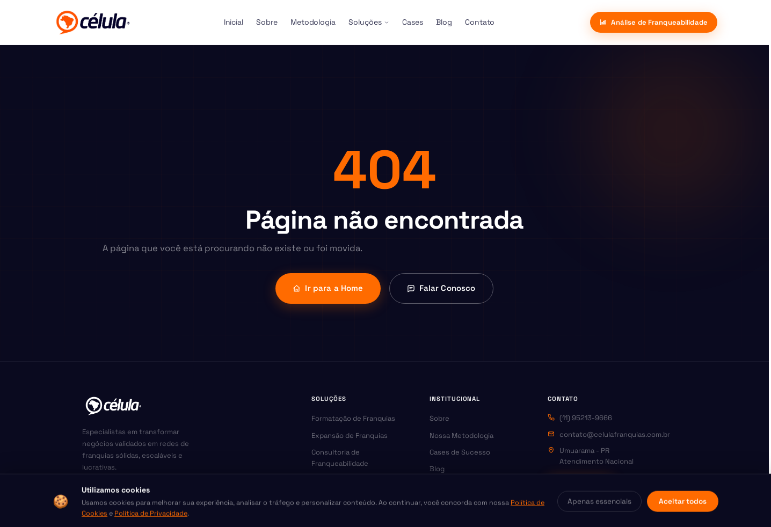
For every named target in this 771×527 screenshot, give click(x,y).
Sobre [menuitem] (267, 22)
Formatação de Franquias (353, 418)
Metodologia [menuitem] (313, 22)
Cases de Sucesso (460, 452)
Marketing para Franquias (353, 480)
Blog (437, 468)
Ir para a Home (328, 288)
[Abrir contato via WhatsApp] (742, 498)
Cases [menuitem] (412, 22)
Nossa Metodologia (461, 435)
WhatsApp (580, 483)
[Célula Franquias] (93, 22)
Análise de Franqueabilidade (654, 22)
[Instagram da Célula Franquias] (91, 493)
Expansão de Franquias (349, 435)
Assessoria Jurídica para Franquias (351, 503)
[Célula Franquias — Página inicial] (113, 406)
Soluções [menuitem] (368, 22)
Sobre (439, 418)
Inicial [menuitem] (234, 22)
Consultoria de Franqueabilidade (339, 458)
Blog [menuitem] (444, 22)
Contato (443, 486)
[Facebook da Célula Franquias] (114, 493)
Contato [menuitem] (480, 22)
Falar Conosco (441, 288)
